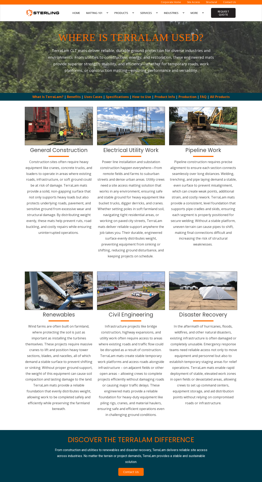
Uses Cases (93, 97)
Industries (174, 13)
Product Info (165, 97)
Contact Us (229, 2)
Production (187, 97)
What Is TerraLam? (47, 97)
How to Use (141, 97)
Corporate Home (171, 2)
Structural (211, 2)
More (197, 13)
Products (124, 13)
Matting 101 (97, 13)
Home (76, 13)
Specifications (117, 97)
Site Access (193, 2)
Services (149, 13)
